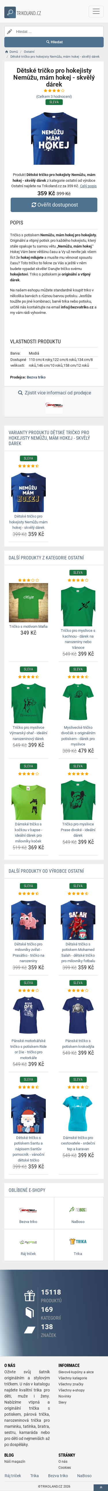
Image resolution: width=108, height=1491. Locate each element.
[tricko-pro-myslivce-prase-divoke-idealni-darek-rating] (78, 774)
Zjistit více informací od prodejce (54, 402)
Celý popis (88, 186)
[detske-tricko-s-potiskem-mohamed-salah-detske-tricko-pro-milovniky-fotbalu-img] (78, 918)
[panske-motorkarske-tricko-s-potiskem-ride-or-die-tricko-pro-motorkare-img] (28, 1015)
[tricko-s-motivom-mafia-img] (28, 602)
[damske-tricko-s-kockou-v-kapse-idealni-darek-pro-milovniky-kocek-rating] (28, 774)
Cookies (64, 1468)
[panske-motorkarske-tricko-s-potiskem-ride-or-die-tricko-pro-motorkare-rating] (28, 991)
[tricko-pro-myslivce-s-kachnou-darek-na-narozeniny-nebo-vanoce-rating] (78, 580)
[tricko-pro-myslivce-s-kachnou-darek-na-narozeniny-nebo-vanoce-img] (78, 604)
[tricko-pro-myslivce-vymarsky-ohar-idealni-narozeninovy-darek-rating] (28, 677)
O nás (62, 1462)
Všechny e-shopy (71, 1390)
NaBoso (84, 1475)
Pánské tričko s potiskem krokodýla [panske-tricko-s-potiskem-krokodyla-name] (78, 1044)
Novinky (64, 1396)
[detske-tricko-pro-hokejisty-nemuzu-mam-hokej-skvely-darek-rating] (28, 466)
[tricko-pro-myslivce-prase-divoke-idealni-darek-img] (78, 798)
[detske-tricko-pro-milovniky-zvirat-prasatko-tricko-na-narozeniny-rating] (28, 894)
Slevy (62, 1402)
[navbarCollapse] (96, 11)
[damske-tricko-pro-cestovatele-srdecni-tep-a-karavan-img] (78, 1112)
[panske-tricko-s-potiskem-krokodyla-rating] (78, 991)
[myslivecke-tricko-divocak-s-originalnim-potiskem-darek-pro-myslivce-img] (78, 701)
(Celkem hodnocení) (54, 96)
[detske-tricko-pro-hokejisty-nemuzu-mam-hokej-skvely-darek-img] (28, 490)
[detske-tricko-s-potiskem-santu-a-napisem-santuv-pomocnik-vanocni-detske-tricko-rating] (28, 1087)
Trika (34, 1475)
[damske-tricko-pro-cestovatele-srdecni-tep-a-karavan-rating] (78, 1087)
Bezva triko (36, 377)
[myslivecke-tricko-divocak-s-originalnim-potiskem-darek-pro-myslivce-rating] (78, 677)
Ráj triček (13, 1475)
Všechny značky (71, 1384)
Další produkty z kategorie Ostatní (46, 558)
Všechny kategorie (72, 1378)
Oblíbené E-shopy (27, 1190)
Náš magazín (14, 1462)
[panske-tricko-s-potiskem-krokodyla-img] (78, 1015)
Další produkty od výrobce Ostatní (46, 871)
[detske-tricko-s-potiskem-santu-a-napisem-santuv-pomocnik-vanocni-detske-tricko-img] (28, 1112)
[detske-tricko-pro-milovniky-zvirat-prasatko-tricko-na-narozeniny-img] (28, 918)
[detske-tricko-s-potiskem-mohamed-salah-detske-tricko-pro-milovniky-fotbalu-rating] (78, 894)
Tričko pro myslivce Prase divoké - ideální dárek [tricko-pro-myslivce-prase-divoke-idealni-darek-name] (78, 830)
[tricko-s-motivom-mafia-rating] (28, 580)
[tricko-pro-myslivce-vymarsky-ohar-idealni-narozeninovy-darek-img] (28, 701)
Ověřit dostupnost (54, 205)
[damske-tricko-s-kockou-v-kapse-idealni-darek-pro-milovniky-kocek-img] (28, 798)
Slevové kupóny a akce (76, 1372)
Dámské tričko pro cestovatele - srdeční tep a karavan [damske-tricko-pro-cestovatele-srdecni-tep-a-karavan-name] (78, 1143)
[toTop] (101, 1487)
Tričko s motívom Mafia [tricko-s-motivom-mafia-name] (28, 626)
